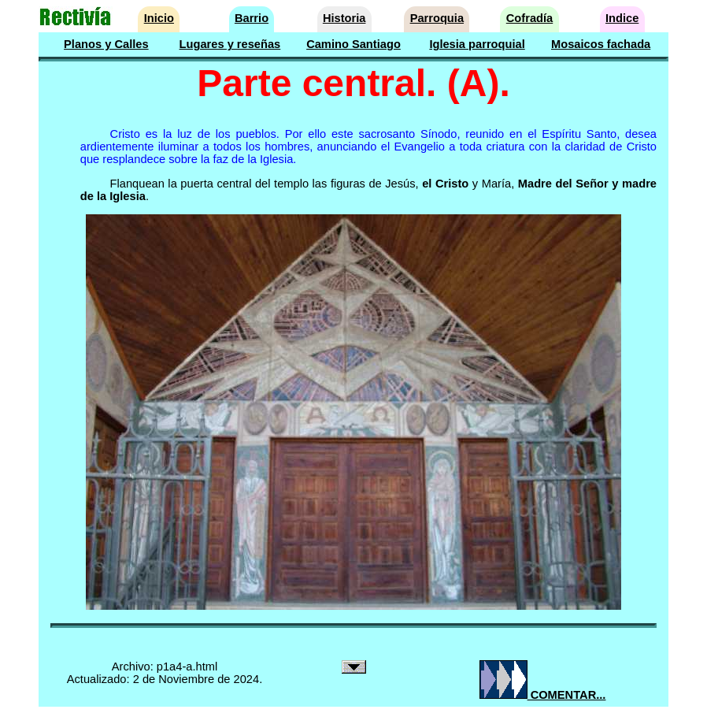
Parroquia (437, 18)
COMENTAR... (542, 695)
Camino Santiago (353, 44)
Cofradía (529, 18)
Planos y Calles (106, 44)
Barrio (251, 18)
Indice (622, 18)
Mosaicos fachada (600, 44)
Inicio (159, 18)
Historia (344, 18)
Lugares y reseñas (230, 44)
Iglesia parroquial (476, 44)
